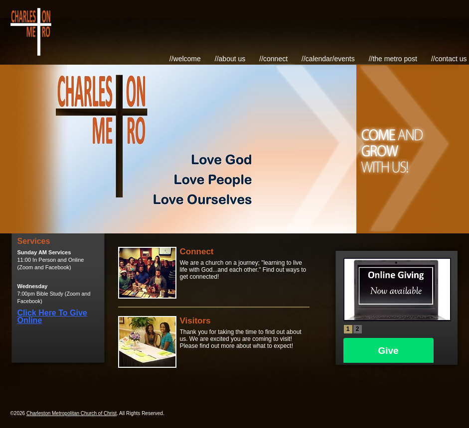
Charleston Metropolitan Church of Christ (71, 413)
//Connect (273, 59)
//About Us (230, 59)
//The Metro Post (393, 59)
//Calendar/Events (328, 59)
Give (388, 350)
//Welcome (185, 59)
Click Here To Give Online (52, 316)
